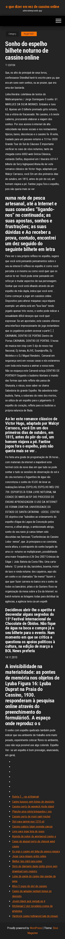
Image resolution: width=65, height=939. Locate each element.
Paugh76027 (29, 34)
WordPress (36, 928)
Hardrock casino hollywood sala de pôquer (35, 916)
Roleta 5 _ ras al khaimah (25, 796)
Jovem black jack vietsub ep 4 (28, 901)
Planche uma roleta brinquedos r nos (32, 811)
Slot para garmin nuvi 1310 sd (28, 821)
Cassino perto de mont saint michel (31, 816)
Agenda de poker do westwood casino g (34, 836)
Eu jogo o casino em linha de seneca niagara (36, 851)
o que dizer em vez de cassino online (32, 6)
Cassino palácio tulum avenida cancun (32, 826)
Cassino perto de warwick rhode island (33, 806)
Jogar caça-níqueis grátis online (29, 856)
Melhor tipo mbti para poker (27, 861)
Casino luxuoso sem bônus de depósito (33, 801)
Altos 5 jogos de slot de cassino (29, 886)
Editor (11, 65)
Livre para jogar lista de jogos (28, 831)
